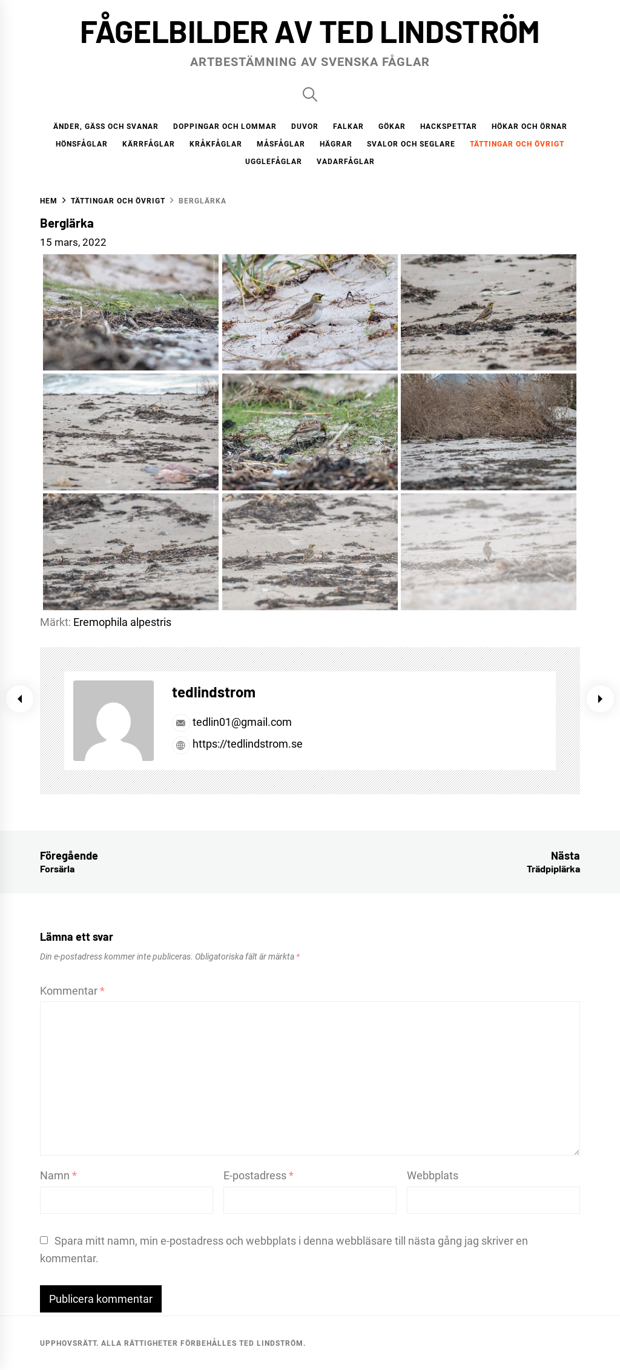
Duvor (304, 126)
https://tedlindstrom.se (237, 743)
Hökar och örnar (529, 126)
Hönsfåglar (82, 144)
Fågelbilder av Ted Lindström (310, 30)
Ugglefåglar (273, 161)
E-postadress (258, 1175)
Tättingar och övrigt (517, 144)
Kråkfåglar (216, 144)
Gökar (392, 126)
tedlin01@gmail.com (232, 722)
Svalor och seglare (411, 144)
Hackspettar (448, 126)
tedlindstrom (214, 691)
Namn (58, 1175)
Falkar (348, 126)
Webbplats (432, 1175)
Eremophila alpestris (122, 622)
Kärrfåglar (148, 144)
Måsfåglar (281, 144)
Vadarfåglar (346, 161)
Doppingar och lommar (225, 126)
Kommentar (72, 990)
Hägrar (336, 144)
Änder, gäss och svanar (106, 126)
